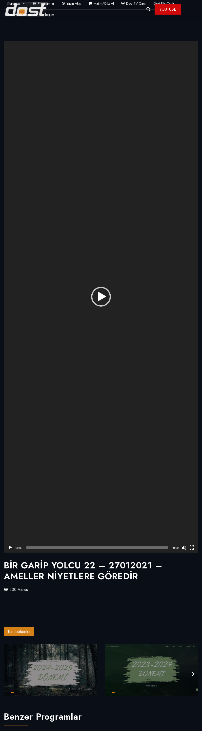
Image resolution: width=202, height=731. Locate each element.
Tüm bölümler (19, 631)
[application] (101, 297)
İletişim (49, 14)
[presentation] (193, 674)
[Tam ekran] (191, 547)
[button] (101, 297)
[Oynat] (10, 547)
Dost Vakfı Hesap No (22, 14)
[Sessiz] (184, 547)
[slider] (97, 547)
